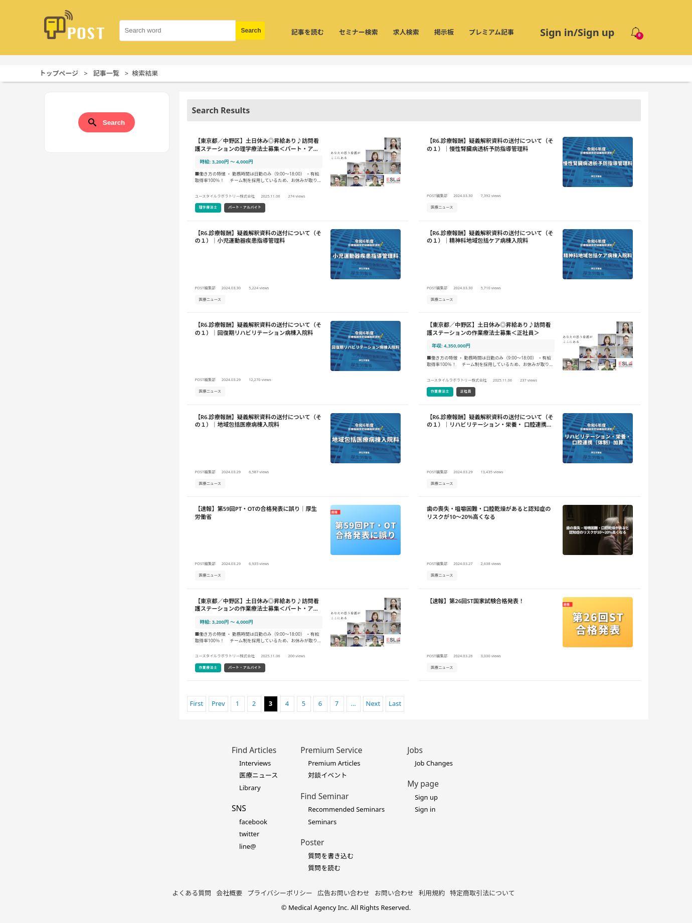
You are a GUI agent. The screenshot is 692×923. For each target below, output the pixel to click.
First (196, 703)
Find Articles (254, 750)
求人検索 (406, 32)
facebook (253, 821)
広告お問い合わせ (343, 892)
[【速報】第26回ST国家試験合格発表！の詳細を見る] (530, 635)
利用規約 (432, 892)
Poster (312, 842)
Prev (218, 703)
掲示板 (444, 32)
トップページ (59, 73)
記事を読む (307, 32)
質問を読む (324, 867)
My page (423, 783)
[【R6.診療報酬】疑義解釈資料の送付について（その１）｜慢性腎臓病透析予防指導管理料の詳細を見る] (530, 175)
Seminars (322, 821)
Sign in (425, 809)
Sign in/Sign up (577, 32)
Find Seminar (324, 796)
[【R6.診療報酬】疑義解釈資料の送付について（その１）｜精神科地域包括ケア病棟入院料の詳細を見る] (530, 267)
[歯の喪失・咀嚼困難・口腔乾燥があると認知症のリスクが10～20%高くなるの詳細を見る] (530, 543)
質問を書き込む (331, 855)
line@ (247, 846)
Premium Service (331, 750)
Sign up (426, 797)
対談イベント (327, 775)
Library (250, 787)
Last (395, 703)
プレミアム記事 (491, 32)
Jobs (415, 750)
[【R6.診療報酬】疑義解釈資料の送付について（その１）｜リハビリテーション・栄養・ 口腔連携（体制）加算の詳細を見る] (530, 451)
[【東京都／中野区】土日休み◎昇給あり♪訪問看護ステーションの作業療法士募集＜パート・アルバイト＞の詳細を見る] (298, 635)
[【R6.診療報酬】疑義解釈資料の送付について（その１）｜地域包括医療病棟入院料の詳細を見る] (298, 451)
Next (373, 703)
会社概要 (229, 892)
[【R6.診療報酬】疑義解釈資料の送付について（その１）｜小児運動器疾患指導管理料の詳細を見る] (298, 267)
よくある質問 (191, 892)
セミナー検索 (358, 32)
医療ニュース (258, 775)
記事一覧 (106, 73)
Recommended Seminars (346, 809)
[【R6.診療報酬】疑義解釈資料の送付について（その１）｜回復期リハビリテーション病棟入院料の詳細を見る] (298, 359)
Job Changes (434, 763)
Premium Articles (334, 763)
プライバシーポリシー (279, 892)
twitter (249, 833)
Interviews (255, 763)
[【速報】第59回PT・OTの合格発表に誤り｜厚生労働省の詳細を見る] (298, 543)
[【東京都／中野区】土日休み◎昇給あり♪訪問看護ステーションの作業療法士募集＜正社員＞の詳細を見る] (530, 359)
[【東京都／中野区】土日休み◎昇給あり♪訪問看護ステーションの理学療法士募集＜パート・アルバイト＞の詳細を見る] (298, 175)
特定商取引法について (482, 892)
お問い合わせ (394, 892)
